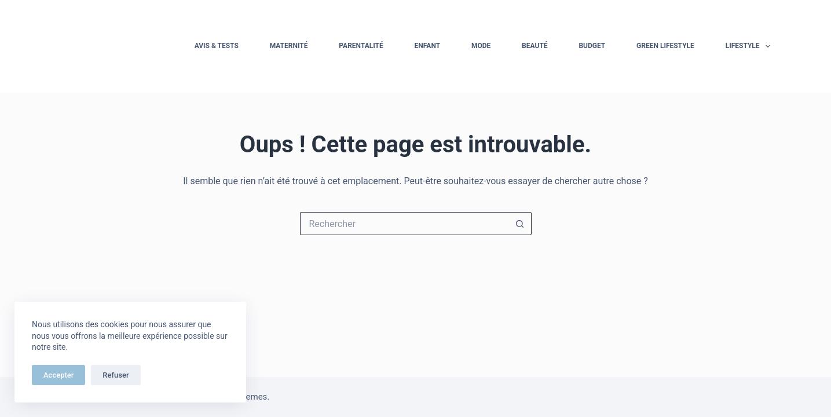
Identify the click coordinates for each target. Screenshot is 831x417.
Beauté (534, 46)
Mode (480, 46)
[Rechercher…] (404, 223)
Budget (592, 46)
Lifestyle (750, 46)
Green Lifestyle (665, 46)
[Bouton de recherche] (520, 223)
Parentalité (361, 46)
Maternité (289, 46)
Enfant (428, 46)
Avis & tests (217, 46)
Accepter (58, 375)
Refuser (115, 375)
